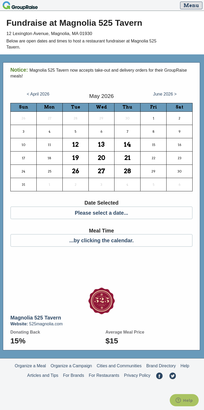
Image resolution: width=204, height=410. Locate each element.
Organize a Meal (30, 366)
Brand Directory (161, 366)
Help (185, 366)
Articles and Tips (42, 375)
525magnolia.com (36, 324)
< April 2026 (38, 94)
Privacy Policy (137, 375)
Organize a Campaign (71, 366)
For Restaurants (104, 375)
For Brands (73, 375)
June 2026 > (165, 94)
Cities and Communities (119, 366)
